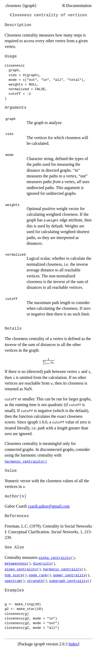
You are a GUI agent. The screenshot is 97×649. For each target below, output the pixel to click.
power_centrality (69, 575)
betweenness (16, 563)
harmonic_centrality (62, 569)
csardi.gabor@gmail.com (49, 506)
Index (73, 644)
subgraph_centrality (68, 580)
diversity (42, 563)
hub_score (14, 575)
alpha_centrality (55, 557)
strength (35, 580)
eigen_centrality (21, 569)
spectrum (13, 580)
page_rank (38, 575)
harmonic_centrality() (26, 461)
